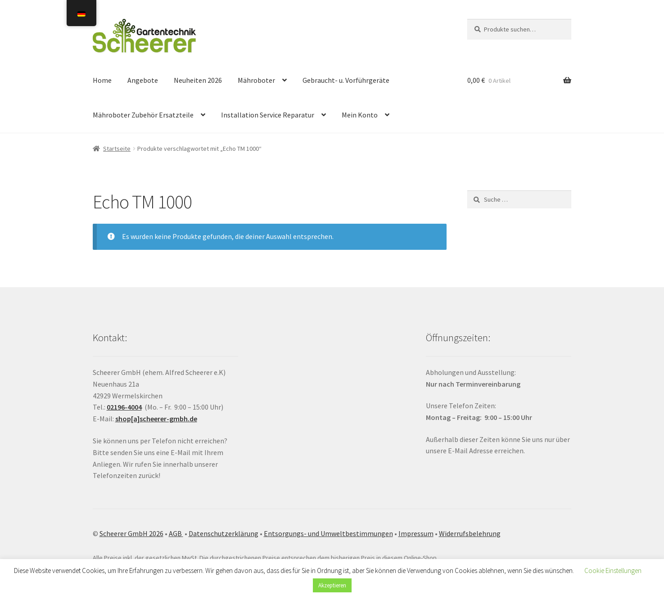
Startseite (117, 148)
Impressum (416, 533)
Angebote (142, 80)
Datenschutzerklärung (223, 533)
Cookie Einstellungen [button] (612, 570)
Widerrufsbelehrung (470, 533)
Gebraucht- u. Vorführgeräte (346, 80)
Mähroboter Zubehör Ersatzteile (143, 114)
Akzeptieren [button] (332, 585)
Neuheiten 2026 (198, 80)
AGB (176, 533)
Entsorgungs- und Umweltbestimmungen (328, 533)
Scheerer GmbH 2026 (131, 533)
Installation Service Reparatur (267, 114)
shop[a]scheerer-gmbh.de (156, 418)
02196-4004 (124, 406)
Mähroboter (256, 80)
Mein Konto (360, 114)
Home (102, 80)
